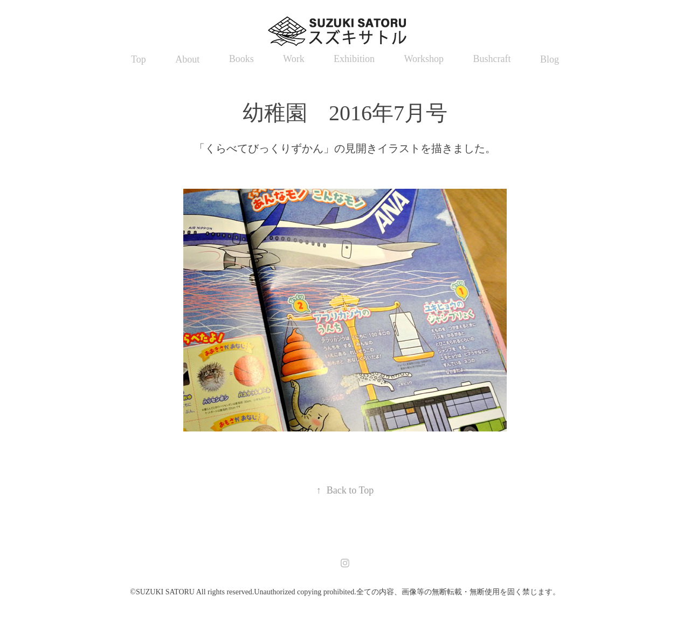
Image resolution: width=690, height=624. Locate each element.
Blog (549, 59)
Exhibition (354, 58)
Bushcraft (492, 58)
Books (241, 58)
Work (294, 58)
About (187, 59)
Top (138, 59)
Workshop (424, 58)
